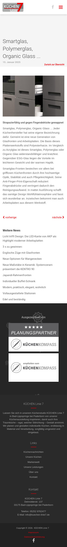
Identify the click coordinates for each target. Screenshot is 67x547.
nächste (58, 217)
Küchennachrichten (33, 452)
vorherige (9, 217)
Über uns (33, 472)
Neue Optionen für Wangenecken (22, 258)
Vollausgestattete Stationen (19, 293)
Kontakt (33, 477)
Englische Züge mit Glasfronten (21, 252)
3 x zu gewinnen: (12, 246)
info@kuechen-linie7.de (37, 514)
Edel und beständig (14, 299)
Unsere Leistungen (33, 467)
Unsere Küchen (34, 457)
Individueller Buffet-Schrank (19, 281)
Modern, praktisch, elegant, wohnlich (24, 287)
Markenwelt (33, 462)
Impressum (33, 532)
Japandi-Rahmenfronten (17, 275)
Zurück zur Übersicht (54, 64)
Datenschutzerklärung (34, 537)
